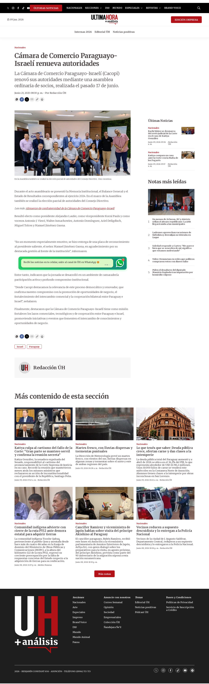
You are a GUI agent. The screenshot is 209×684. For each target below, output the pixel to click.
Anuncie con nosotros (117, 598)
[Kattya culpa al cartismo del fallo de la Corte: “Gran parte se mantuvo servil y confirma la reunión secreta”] (44, 424)
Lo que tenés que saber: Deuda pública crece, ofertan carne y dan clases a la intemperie (164, 452)
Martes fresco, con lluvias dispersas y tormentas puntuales (104, 450)
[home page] (104, 20)
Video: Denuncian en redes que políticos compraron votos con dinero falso (173, 260)
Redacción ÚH (49, 368)
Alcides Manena (45, 565)
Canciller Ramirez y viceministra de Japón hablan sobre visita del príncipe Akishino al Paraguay (103, 531)
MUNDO (117, 8)
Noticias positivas (124, 31)
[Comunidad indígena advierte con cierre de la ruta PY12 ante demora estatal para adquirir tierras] (44, 503)
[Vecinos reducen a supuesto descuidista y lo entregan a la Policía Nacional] (165, 503)
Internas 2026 (83, 31)
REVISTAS (152, 8)
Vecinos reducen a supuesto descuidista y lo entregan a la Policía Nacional (164, 531)
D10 (107, 8)
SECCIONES (92, 8)
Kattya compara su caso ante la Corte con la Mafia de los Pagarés (163, 158)
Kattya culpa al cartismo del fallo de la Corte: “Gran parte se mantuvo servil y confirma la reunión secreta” (43, 452)
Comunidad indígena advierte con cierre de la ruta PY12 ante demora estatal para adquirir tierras (40, 531)
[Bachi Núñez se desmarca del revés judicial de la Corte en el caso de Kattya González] (187, 130)
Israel (20, 347)
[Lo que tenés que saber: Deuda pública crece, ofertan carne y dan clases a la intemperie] (165, 424)
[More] (101, 8)
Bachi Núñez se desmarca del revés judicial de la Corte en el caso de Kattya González (162, 135)
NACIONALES (74, 8)
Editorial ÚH (102, 31)
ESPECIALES (132, 8)
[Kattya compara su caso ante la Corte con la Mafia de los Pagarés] (187, 155)
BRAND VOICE (172, 8)
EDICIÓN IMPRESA (186, 19)
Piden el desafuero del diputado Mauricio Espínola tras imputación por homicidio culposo (172, 272)
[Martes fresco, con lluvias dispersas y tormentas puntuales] (104, 424)
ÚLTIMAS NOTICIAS (46, 8)
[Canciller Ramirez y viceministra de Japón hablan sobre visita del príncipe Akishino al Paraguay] (104, 503)
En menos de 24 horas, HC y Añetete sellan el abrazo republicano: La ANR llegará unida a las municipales (171, 221)
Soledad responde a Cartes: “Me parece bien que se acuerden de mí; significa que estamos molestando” (173, 248)
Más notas (104, 574)
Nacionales (20, 47)
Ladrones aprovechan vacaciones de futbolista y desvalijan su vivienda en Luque (171, 235)
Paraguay (34, 347)
